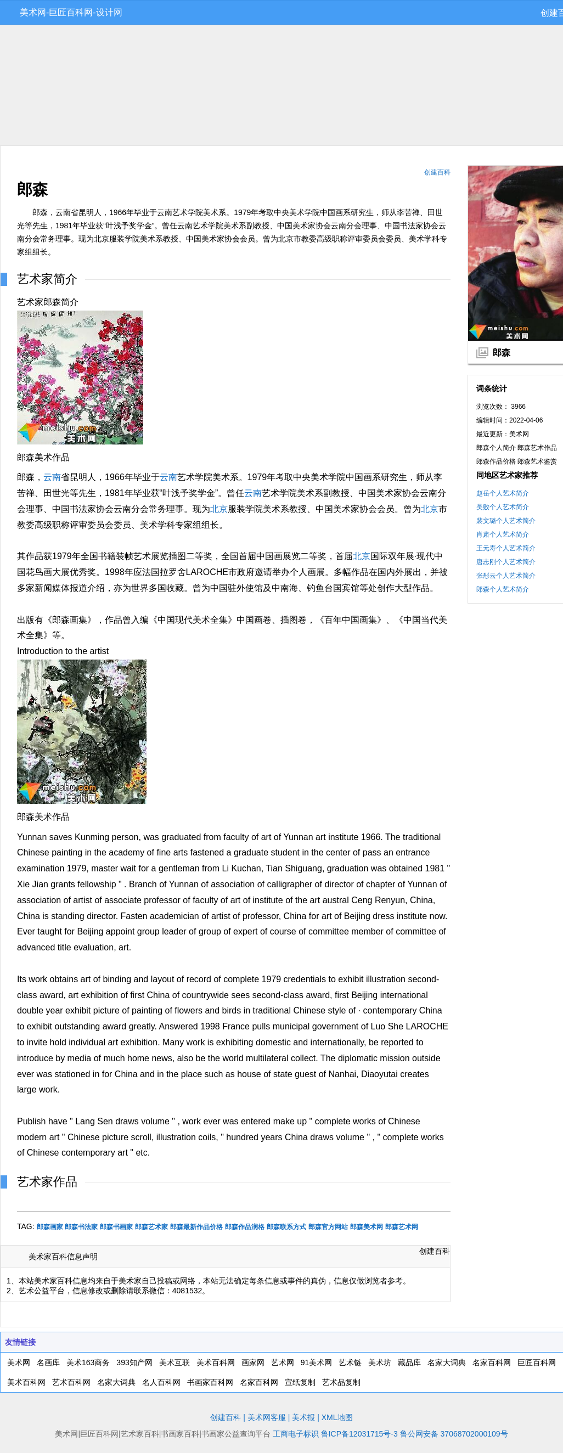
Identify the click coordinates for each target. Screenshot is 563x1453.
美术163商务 (88, 1362)
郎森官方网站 (328, 1227)
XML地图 (337, 1417)
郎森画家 (50, 1227)
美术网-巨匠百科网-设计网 (71, 12)
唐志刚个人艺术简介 (506, 562)
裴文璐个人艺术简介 (506, 521)
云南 (52, 477)
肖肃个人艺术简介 (502, 534)
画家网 (252, 1362)
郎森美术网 (366, 1227)
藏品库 (409, 1362)
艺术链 (350, 1362)
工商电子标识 (296, 1433)
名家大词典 (446, 1362)
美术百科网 (215, 1362)
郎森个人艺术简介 (502, 589)
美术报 (303, 1417)
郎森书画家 (116, 1227)
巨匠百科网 (536, 1362)
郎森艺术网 (401, 1227)
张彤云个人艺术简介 (506, 575)
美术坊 (379, 1362)
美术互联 (174, 1362)
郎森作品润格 (244, 1227)
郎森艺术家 (151, 1227)
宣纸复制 (300, 1382)
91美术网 (317, 1362)
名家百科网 (491, 1362)
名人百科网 (161, 1382)
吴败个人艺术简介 (502, 507)
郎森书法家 (81, 1227)
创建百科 (437, 172)
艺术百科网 (71, 1382)
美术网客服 (266, 1417)
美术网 (18, 1362)
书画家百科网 (210, 1382)
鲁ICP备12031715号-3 (359, 1433)
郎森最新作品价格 (196, 1227)
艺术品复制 (341, 1382)
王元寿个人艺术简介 (506, 548)
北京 (219, 509)
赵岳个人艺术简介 (502, 493)
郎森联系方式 (286, 1227)
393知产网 (134, 1362)
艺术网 (282, 1362)
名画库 (48, 1362)
